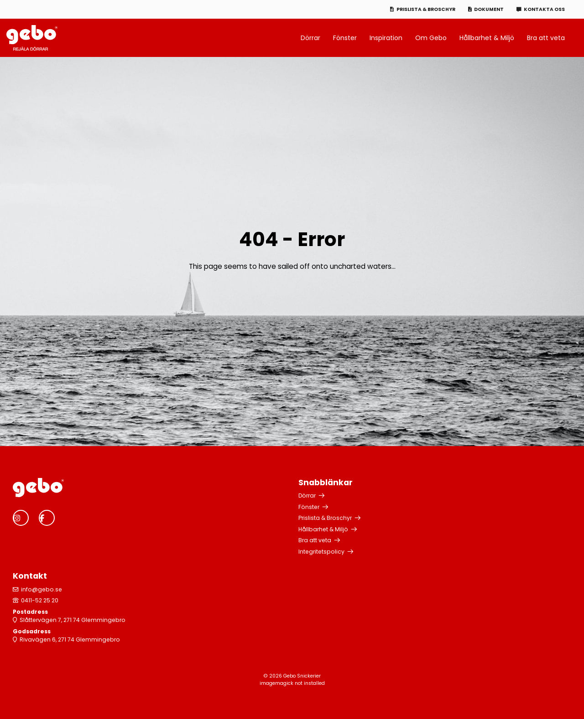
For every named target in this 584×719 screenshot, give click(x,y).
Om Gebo (431, 37)
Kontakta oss (544, 9)
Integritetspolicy (321, 551)
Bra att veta (546, 37)
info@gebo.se (41, 589)
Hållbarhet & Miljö (486, 37)
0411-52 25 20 (39, 600)
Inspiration (386, 37)
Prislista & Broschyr (425, 9)
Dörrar (310, 37)
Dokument (489, 9)
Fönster (345, 37)
